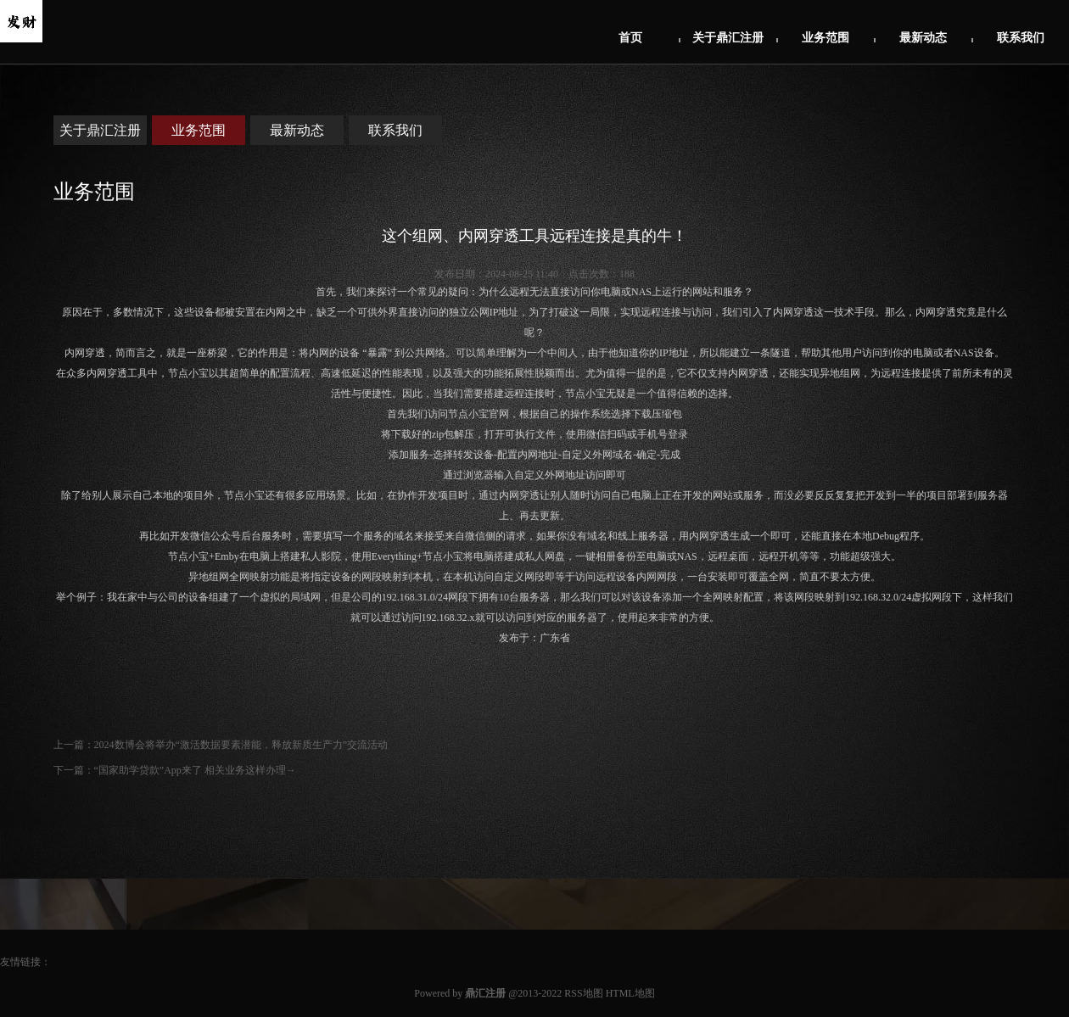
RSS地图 (583, 993)
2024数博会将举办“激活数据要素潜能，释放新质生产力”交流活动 (241, 745)
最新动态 (923, 37)
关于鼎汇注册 (728, 37)
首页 (630, 37)
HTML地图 (630, 993)
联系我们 (1020, 37)
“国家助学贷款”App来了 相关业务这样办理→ (195, 770)
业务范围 (825, 37)
